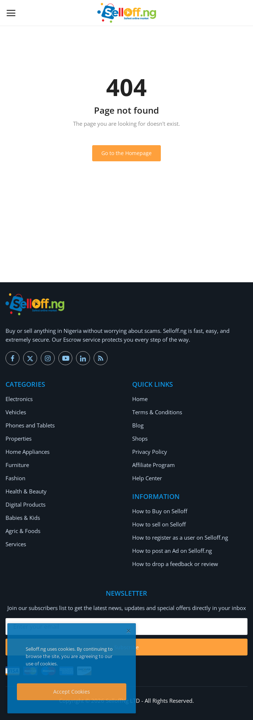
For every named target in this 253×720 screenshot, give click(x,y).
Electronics (19, 399)
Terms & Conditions (157, 412)
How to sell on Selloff (159, 524)
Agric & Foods (23, 531)
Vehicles (16, 412)
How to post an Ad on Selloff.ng (172, 550)
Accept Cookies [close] (71, 691)
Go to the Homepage (126, 153)
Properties (19, 438)
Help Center (147, 478)
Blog (138, 425)
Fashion (15, 478)
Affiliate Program (153, 465)
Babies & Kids (23, 517)
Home (140, 399)
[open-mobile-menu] (11, 13)
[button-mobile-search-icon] (242, 13)
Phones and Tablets (30, 425)
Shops (140, 438)
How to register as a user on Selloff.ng (180, 537)
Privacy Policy (149, 451)
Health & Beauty (26, 491)
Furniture (17, 465)
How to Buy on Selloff (159, 511)
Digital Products (26, 504)
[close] (128, 630)
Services (16, 544)
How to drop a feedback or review (175, 563)
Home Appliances (28, 451)
